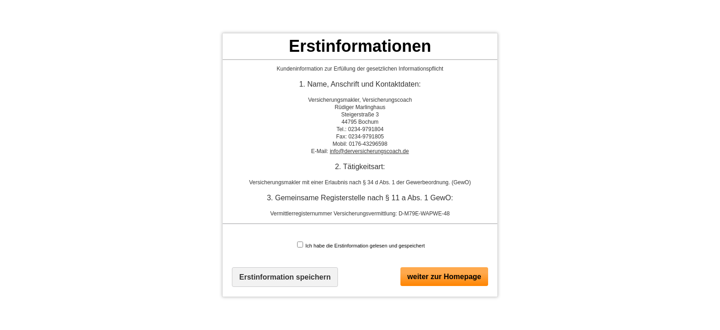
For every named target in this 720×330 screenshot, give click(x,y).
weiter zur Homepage (444, 276)
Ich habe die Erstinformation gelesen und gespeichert (361, 245)
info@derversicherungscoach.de (369, 151)
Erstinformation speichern (285, 277)
